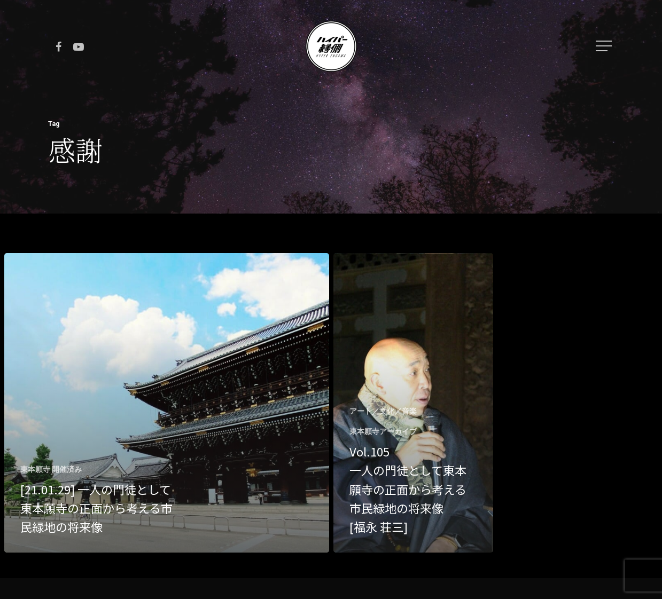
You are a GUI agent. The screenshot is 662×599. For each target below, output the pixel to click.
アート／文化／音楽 (383, 411)
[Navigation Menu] (605, 46)
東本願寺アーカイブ (383, 431)
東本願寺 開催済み (51, 469)
